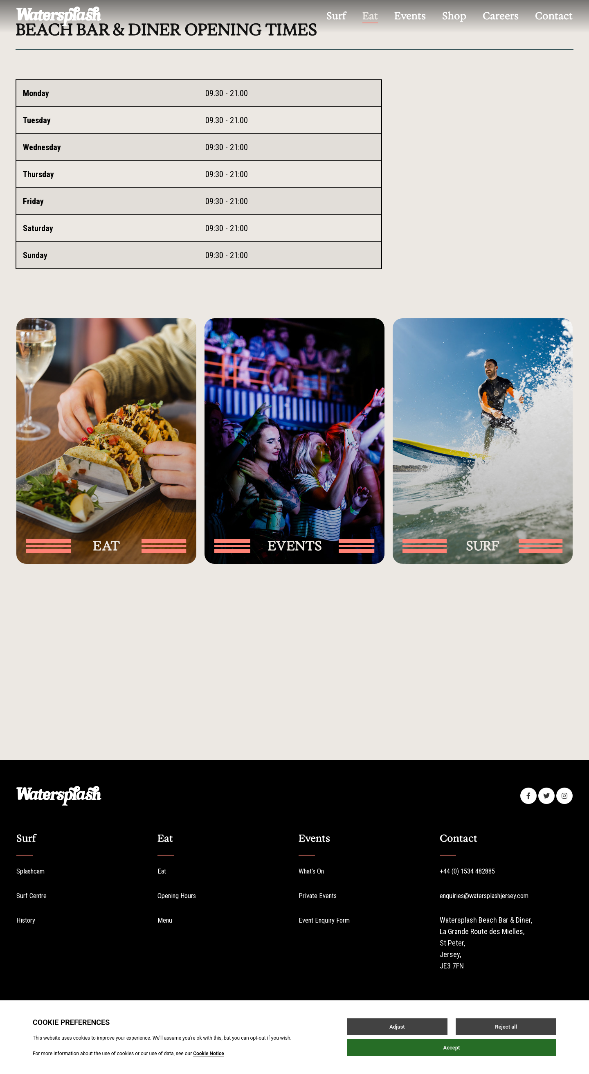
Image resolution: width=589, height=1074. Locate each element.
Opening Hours (179, 894)
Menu (165, 919)
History (27, 919)
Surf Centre (33, 894)
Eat (162, 870)
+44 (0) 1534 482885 (470, 870)
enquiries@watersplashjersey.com (491, 894)
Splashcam (530, 138)
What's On (313, 870)
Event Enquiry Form (327, 919)
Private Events (320, 894)
